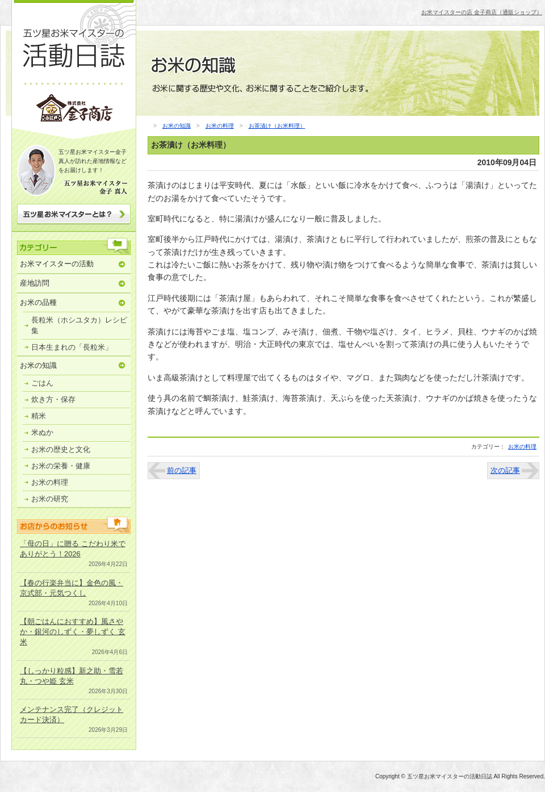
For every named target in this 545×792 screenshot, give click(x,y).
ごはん (42, 383)
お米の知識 (38, 365)
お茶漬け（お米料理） (277, 126)
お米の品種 (38, 302)
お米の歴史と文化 (60, 449)
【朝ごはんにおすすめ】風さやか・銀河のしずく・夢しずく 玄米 (72, 631)
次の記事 (505, 470)
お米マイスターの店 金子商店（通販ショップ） (481, 12)
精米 (38, 416)
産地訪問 (34, 283)
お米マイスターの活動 (57, 263)
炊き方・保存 (53, 399)
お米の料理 (49, 482)
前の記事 (181, 470)
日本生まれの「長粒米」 (71, 347)
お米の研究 (49, 499)
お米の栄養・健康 (60, 466)
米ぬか (42, 432)
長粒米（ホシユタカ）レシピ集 (79, 325)
